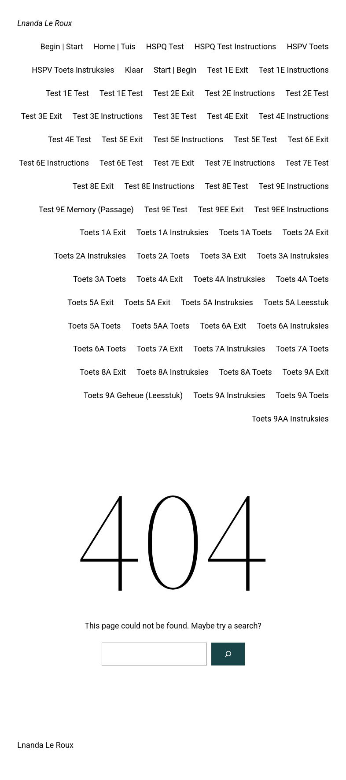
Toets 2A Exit (306, 232)
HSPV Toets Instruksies (73, 69)
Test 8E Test (226, 186)
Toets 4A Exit (159, 279)
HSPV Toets (307, 46)
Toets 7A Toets (302, 348)
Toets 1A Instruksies (172, 232)
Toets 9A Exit (306, 372)
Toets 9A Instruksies (229, 395)
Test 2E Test (307, 93)
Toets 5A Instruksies (217, 302)
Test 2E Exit (173, 93)
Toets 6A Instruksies (292, 325)
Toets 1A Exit (103, 232)
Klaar (134, 69)
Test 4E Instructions (294, 116)
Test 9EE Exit (221, 209)
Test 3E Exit (41, 116)
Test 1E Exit (227, 69)
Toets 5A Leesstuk (296, 302)
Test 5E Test (255, 139)
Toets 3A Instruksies (292, 255)
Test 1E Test (67, 93)
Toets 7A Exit (159, 348)
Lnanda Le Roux (44, 23)
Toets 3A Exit (223, 255)
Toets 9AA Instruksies (290, 418)
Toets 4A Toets (302, 279)
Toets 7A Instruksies (229, 348)
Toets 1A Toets (245, 232)
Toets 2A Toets (162, 255)
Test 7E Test (307, 162)
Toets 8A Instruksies (172, 372)
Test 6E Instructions (54, 162)
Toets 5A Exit (90, 302)
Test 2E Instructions (240, 93)
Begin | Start (61, 46)
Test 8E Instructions (159, 186)
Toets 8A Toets (245, 372)
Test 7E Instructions (240, 162)
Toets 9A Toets (302, 395)
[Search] (228, 654)
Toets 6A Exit (223, 325)
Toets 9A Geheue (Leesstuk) (133, 395)
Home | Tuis (115, 46)
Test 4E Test (69, 139)
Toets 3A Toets (99, 279)
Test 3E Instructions (108, 116)
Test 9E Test (166, 209)
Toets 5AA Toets (160, 325)
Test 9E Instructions (294, 186)
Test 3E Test (174, 116)
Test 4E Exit (227, 116)
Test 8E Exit (93, 186)
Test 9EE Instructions (291, 209)
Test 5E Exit (122, 139)
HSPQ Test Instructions (235, 46)
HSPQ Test (165, 46)
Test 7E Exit (173, 162)
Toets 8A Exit (103, 372)
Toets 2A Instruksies (90, 255)
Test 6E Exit (307, 139)
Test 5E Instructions (188, 139)
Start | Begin (175, 69)
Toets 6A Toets (99, 348)
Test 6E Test (121, 162)
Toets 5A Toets (94, 325)
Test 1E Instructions (294, 69)
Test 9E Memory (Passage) (86, 209)
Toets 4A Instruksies (229, 279)
